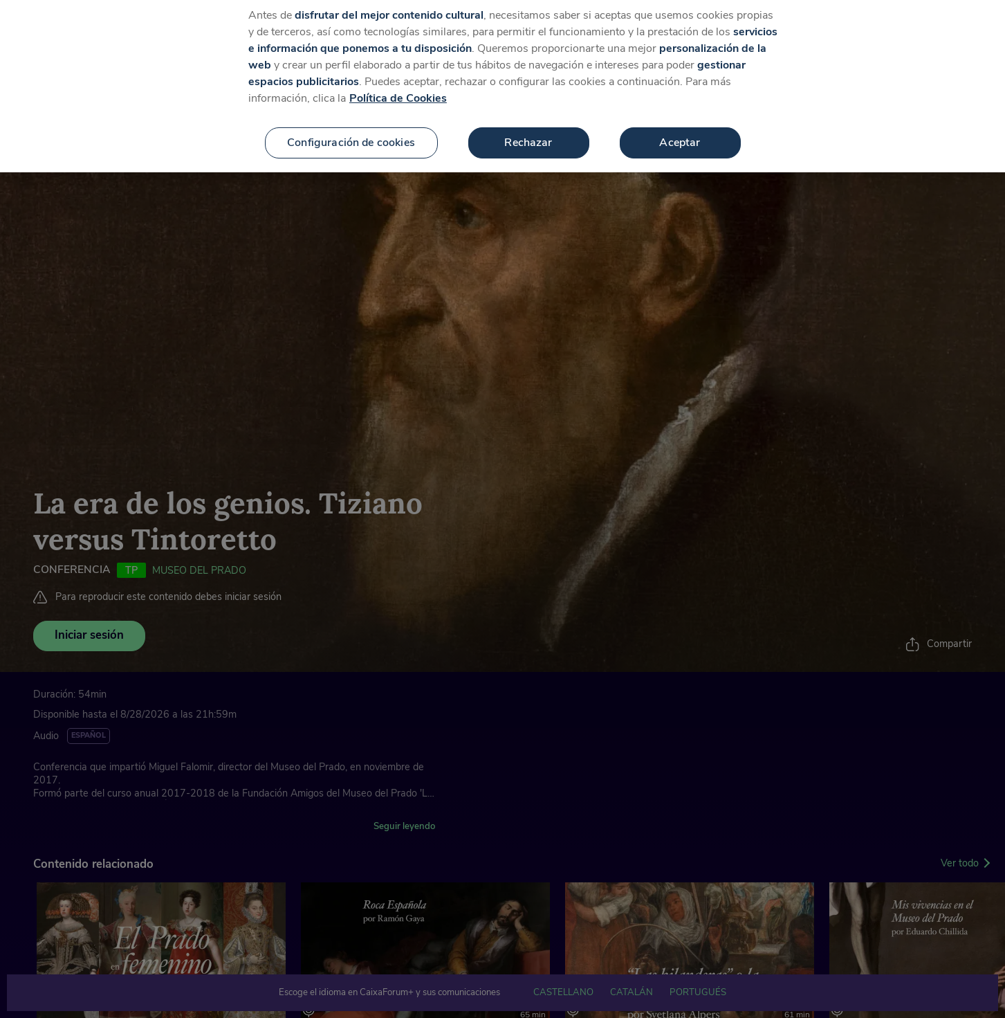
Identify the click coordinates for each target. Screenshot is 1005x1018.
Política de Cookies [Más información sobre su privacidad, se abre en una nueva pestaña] (398, 85)
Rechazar (528, 130)
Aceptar (679, 130)
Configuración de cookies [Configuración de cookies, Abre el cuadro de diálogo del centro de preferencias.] (351, 130)
